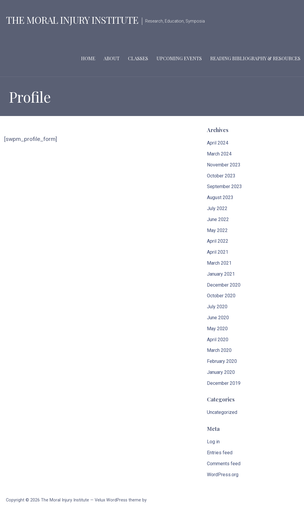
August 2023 (220, 197)
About (112, 58)
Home (88, 58)
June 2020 (218, 317)
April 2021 (217, 252)
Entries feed (219, 452)
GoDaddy (156, 500)
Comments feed (223, 463)
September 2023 (224, 186)
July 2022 (217, 208)
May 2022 (217, 230)
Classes (138, 58)
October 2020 (221, 295)
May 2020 (217, 328)
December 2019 (223, 383)
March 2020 (219, 350)
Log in (213, 441)
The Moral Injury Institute (72, 19)
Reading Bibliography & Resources (255, 58)
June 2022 (218, 219)
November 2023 (223, 165)
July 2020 (217, 306)
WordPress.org (222, 474)
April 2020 (217, 339)
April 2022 (217, 241)
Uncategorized (222, 412)
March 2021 (219, 263)
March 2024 (219, 154)
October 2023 (221, 176)
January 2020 (221, 372)
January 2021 (221, 274)
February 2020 (222, 361)
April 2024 (217, 143)
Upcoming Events (179, 58)
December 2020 (223, 285)
